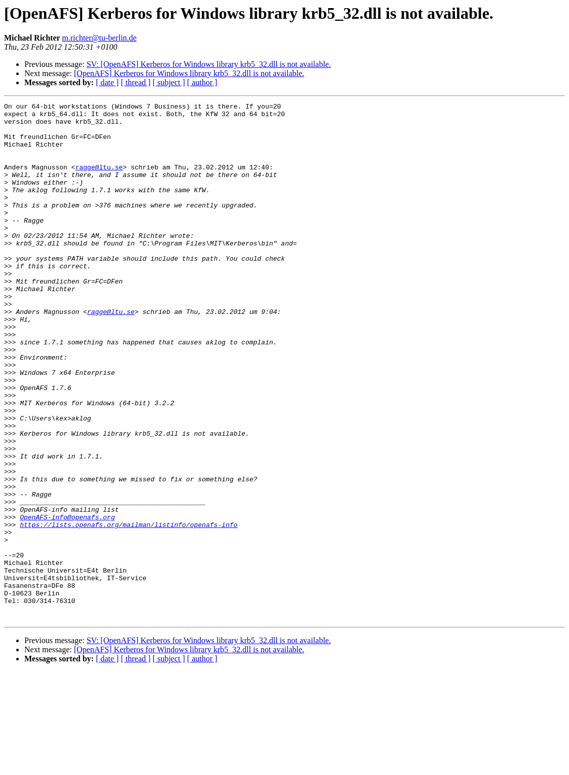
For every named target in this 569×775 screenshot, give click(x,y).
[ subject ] (169, 82)
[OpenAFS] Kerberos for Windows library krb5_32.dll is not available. (189, 73)
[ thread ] (136, 82)
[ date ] (107, 82)
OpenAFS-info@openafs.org (67, 600)
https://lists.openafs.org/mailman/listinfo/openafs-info (128, 609)
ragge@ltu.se (99, 180)
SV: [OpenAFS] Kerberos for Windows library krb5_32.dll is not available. (209, 64)
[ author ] (202, 82)
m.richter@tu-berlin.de (99, 37)
